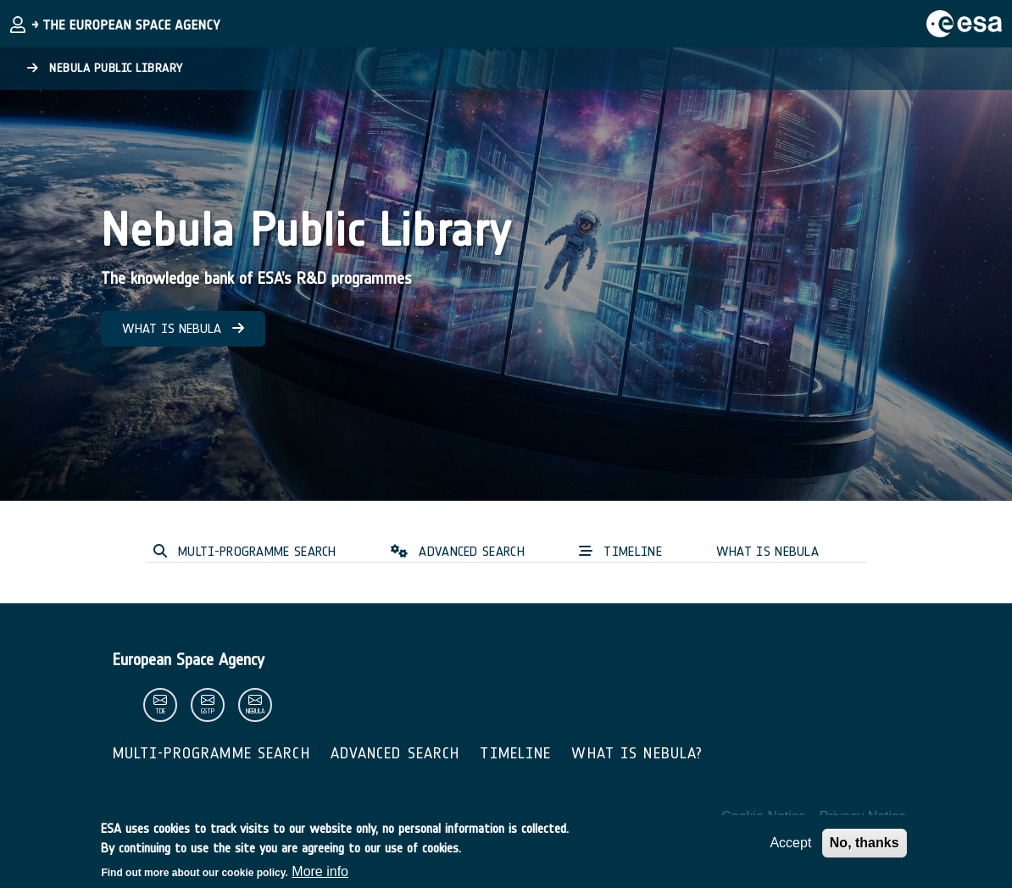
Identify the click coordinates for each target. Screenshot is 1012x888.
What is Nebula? (637, 753)
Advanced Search (395, 753)
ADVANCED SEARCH (458, 551)
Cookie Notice (763, 816)
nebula (255, 711)
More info (320, 876)
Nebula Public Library (105, 68)
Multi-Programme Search (211, 753)
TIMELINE (620, 551)
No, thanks (864, 848)
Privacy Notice (863, 816)
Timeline (515, 753)
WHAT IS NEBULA (183, 328)
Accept (790, 848)
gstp (207, 711)
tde (160, 711)
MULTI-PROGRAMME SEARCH (244, 551)
